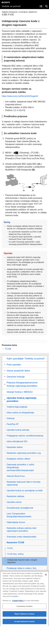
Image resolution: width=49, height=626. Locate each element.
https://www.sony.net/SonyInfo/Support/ (20, 96)
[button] (46, 6)
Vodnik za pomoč (11, 6)
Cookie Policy (18, 603)
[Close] (46, 577)
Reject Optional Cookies (24, 616)
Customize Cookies (24, 609)
